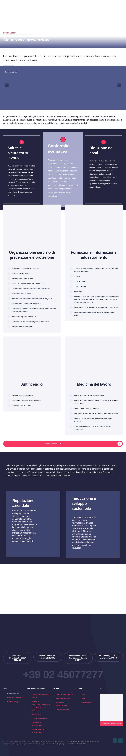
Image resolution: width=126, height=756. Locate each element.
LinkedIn (83, 698)
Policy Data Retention (39, 718)
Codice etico (36, 714)
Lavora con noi (85, 703)
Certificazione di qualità (64, 694)
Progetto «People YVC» (111, 723)
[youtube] (115, 740)
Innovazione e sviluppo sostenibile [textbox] (84, 503)
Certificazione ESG (63, 710)
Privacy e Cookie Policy (15, 697)
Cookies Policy (12, 702)
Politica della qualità (63, 698)
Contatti (82, 694)
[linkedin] (120, 740)
